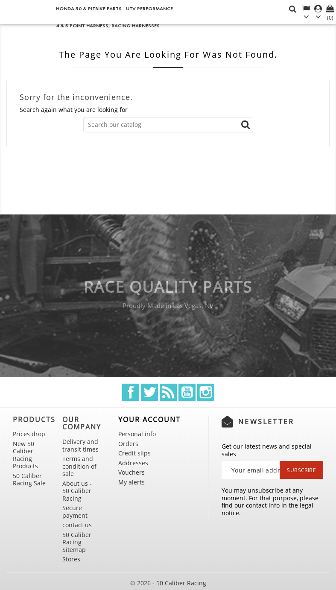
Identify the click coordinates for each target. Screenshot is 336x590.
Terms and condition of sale (79, 466)
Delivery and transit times (80, 445)
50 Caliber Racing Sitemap (76, 542)
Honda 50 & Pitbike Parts (89, 8)
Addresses (133, 463)
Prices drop (29, 434)
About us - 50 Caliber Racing (77, 490)
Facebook (130, 392)
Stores (71, 559)
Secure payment (75, 512)
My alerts (131, 482)
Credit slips (134, 453)
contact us (77, 525)
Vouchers (131, 472)
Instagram (205, 392)
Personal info (137, 434)
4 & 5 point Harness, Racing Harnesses (108, 25)
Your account (149, 419)
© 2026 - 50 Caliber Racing (168, 583)
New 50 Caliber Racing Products (25, 455)
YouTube (187, 392)
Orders (128, 444)
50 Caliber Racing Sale (29, 479)
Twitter (149, 392)
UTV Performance (149, 8)
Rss (168, 392)
